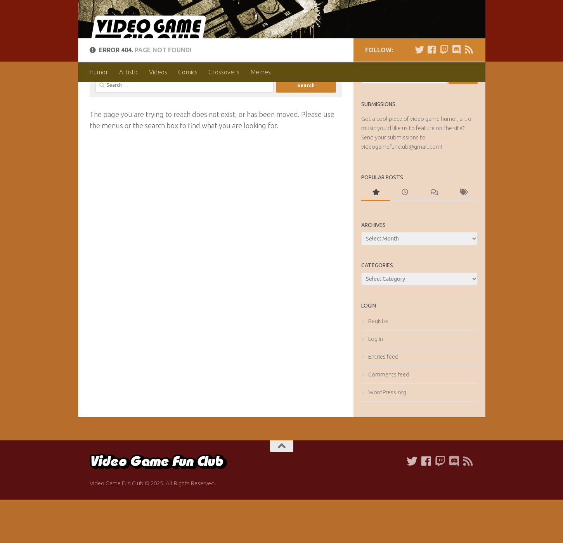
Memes (260, 72)
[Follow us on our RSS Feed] (469, 93)
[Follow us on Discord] (456, 93)
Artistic (128, 72)
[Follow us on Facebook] (432, 93)
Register (378, 364)
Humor (98, 72)
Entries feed (383, 400)
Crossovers (223, 72)
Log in (375, 382)
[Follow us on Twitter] (419, 93)
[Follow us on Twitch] (444, 93)
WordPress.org (387, 435)
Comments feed (388, 417)
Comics (187, 72)
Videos (158, 72)
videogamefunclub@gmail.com (401, 190)
